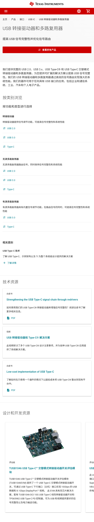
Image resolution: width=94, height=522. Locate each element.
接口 (22, 19)
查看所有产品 (47, 49)
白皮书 (47, 306)
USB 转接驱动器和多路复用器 (54, 19)
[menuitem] (60, 11)
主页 (5, 19)
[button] (5, 11)
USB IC (31, 19)
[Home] (46, 4)
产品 (13, 19)
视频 (47, 342)
